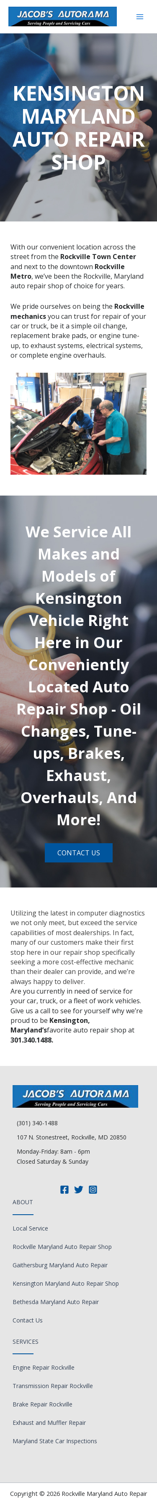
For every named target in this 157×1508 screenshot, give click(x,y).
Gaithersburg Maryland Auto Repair (60, 1265)
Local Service (30, 1228)
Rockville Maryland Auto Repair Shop (62, 1247)
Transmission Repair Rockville (53, 1386)
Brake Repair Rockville (42, 1404)
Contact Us (28, 1320)
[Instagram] (93, 1189)
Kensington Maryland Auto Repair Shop (66, 1283)
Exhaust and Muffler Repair (49, 1423)
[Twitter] (78, 1189)
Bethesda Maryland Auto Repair (56, 1302)
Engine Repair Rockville (44, 1367)
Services (26, 1341)
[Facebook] (64, 1189)
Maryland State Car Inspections (55, 1441)
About (23, 1202)
